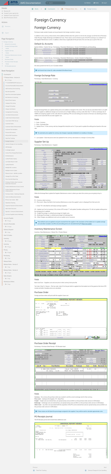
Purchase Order (9, 59)
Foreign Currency (8, 42)
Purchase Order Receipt (11, 61)
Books (96, 3)
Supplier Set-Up (9, 50)
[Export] (14, 33)
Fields (7, 48)
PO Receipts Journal (10, 66)
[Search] (47, 3)
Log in (104, 3)
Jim (17, 13)
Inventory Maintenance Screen (13, 55)
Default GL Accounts (10, 44)
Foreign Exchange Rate (11, 46)
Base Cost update (87, 223)
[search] (55, 3)
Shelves (88, 3)
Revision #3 (6, 11)
